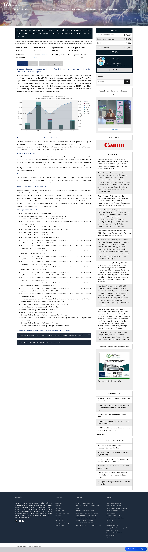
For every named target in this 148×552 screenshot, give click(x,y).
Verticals (84, 4)
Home (33, 4)
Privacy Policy (60, 515)
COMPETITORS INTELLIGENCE (85, 515)
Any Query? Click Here (114, 70)
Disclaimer (59, 522)
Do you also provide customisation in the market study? (54, 343)
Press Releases (71, 4)
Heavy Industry (111, 518)
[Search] (127, 81)
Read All (101, 439)
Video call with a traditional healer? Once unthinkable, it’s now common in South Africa (113, 480)
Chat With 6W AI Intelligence (135, 548)
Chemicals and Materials (114, 510)
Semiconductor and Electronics (116, 513)
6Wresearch (24, 551)
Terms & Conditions (62, 518)
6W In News (95, 4)
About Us (41, 4)
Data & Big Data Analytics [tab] (77, 64)
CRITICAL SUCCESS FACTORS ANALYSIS (89, 530)
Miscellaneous (111, 540)
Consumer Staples (112, 530)
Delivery (58, 520)
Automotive (109, 527)
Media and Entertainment (114, 537)
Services (50, 4)
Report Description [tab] (25, 64)
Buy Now (114, 52)
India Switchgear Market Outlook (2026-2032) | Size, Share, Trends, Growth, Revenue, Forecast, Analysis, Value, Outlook (114, 235)
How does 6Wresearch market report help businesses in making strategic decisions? (54, 336)
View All (114, 129)
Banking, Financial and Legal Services (119, 532)
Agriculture (109, 542)
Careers (58, 513)
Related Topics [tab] (58, 64)
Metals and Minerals (113, 535)
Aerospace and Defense (114, 508)
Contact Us (132, 4)
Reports (59, 4)
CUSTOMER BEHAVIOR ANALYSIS (86, 522)
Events (105, 4)
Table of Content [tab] (42, 64)
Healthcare (109, 525)
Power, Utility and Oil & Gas (115, 515)
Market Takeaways (117, 4)
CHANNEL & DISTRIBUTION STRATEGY (88, 518)
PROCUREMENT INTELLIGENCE (86, 520)
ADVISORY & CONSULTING (84, 508)
